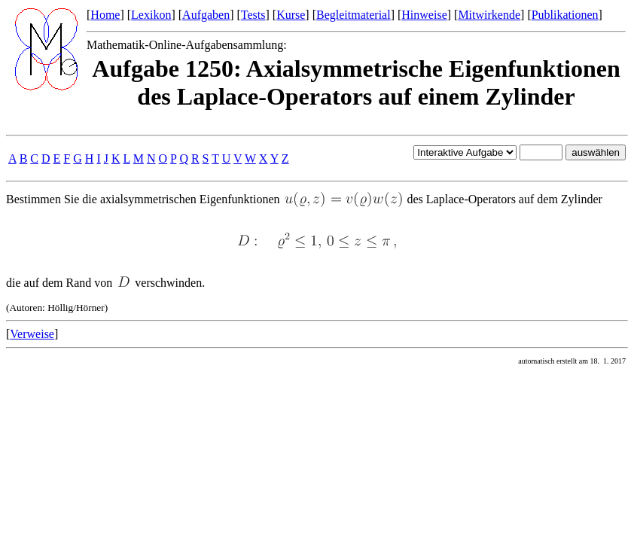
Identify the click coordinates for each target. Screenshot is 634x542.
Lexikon (151, 14)
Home (105, 14)
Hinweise (424, 14)
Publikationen (565, 14)
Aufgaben (206, 14)
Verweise (32, 333)
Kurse (290, 14)
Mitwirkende (489, 14)
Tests (253, 14)
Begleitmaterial (353, 14)
